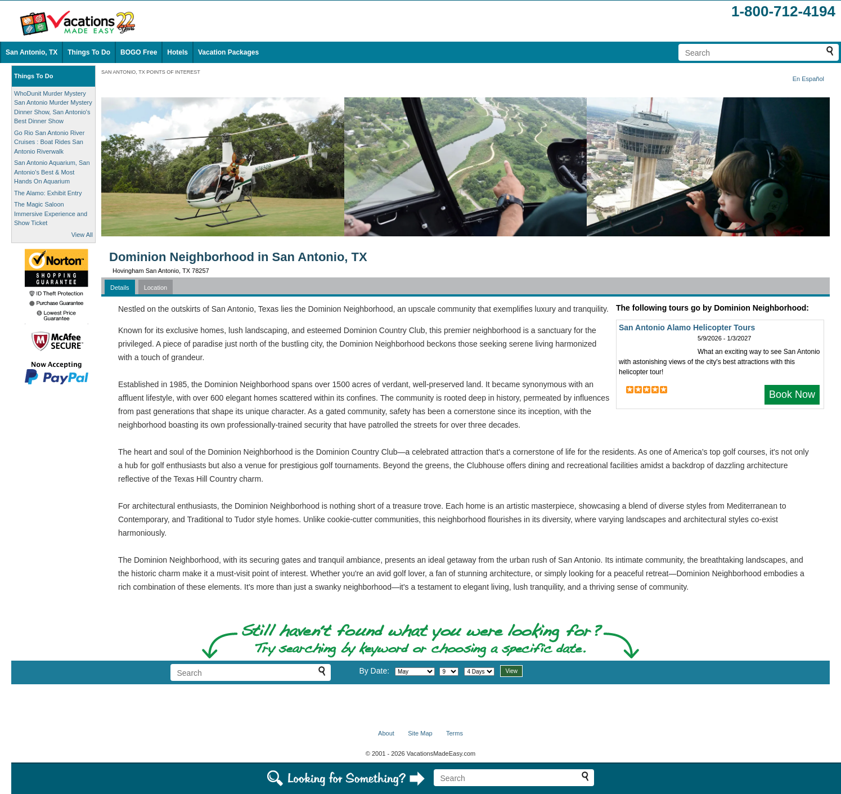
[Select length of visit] (479, 671)
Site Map (420, 733)
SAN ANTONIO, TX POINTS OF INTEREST (150, 72)
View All (82, 234)
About (386, 733)
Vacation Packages (228, 52)
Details (119, 287)
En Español (808, 78)
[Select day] (448, 671)
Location (156, 287)
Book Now (792, 394)
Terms (454, 733)
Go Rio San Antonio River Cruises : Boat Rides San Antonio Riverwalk (49, 142)
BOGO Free (138, 52)
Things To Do (89, 52)
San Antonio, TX (31, 52)
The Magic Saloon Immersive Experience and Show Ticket (50, 213)
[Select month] (415, 671)
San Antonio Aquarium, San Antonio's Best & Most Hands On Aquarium (52, 172)
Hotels (177, 52)
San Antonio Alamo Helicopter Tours (687, 327)
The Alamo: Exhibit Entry (48, 193)
